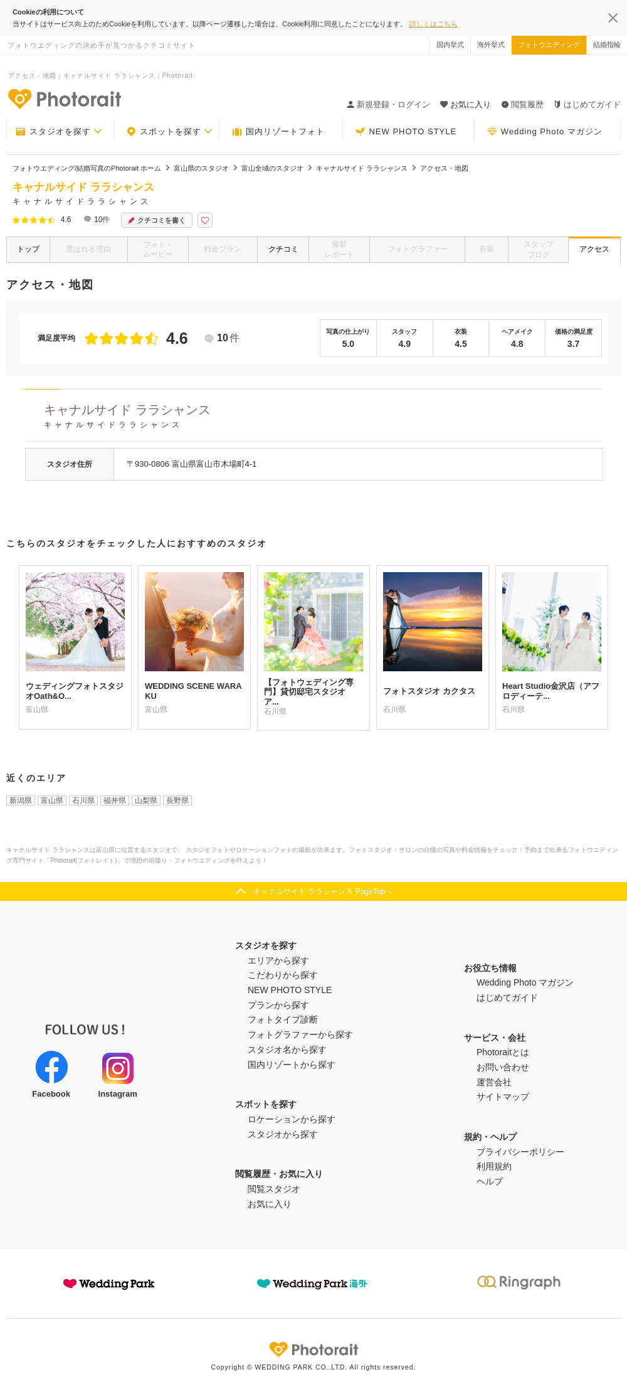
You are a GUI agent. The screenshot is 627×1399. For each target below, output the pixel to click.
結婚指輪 (607, 44)
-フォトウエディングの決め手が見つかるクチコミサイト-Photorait (64, 98)
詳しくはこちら (433, 24)
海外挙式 (491, 44)
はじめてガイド (587, 104)
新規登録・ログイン (388, 104)
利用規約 (494, 1166)
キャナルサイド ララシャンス (323, 418)
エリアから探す (278, 960)
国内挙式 (450, 44)
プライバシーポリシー (520, 1152)
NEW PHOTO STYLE (405, 132)
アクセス (594, 249)
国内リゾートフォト (278, 132)
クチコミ (283, 249)
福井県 (114, 800)
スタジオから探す (283, 1134)
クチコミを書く (157, 220)
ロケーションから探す (291, 1119)
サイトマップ (503, 1097)
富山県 (52, 800)
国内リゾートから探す (291, 1065)
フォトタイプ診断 (283, 1019)
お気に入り (270, 1204)
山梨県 (146, 800)
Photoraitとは (503, 1052)
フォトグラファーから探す (300, 1034)
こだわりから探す (283, 975)
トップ (28, 249)
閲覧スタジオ (274, 1189)
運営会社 (494, 1082)
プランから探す (278, 1005)
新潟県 (20, 800)
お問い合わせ (503, 1067)
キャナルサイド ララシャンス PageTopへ (323, 891)
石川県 (83, 800)
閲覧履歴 (522, 104)
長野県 (177, 800)
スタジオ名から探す (287, 1050)
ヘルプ (490, 1181)
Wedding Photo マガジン (545, 132)
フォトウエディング (549, 44)
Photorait (313, 1349)
